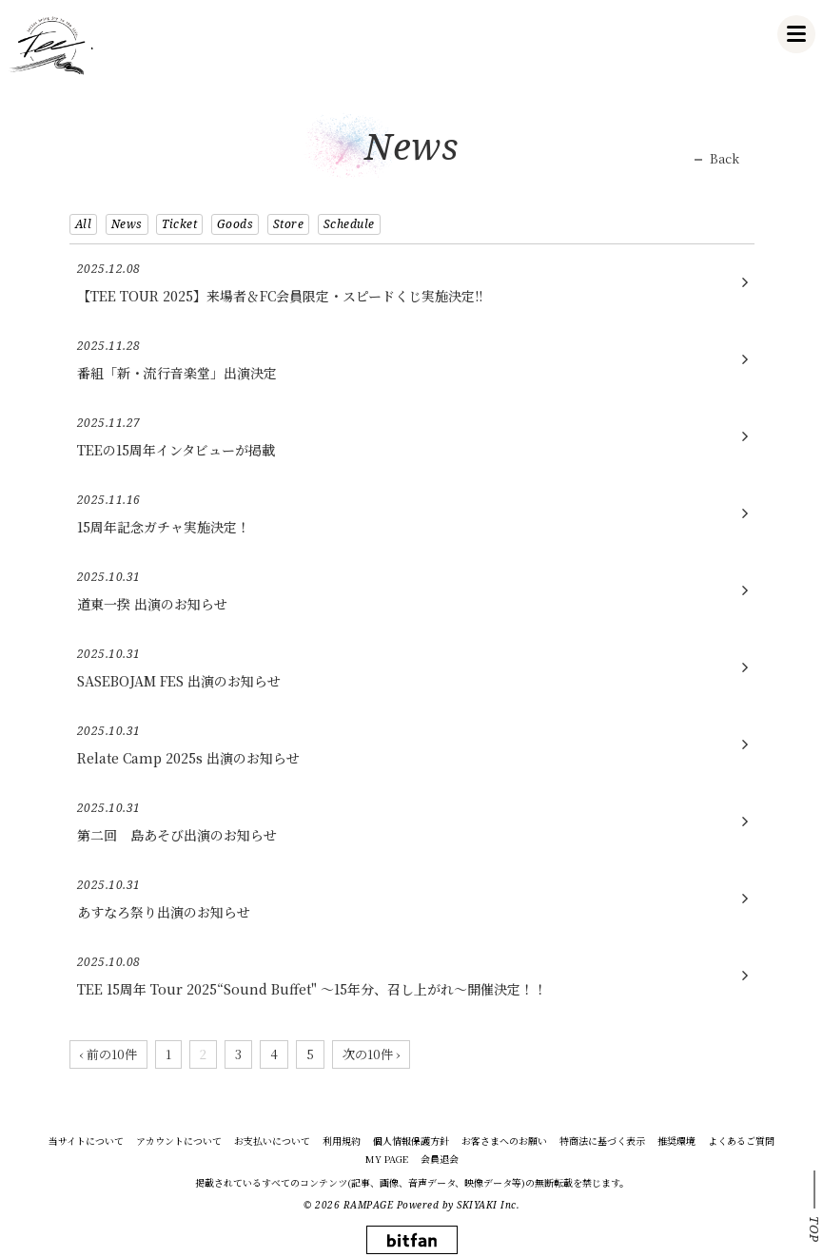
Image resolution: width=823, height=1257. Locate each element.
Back (724, 158)
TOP (814, 1229)
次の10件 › (371, 1054)
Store (288, 224)
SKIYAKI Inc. (488, 1204)
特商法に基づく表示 (602, 1141)
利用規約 (342, 1141)
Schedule (349, 224)
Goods (235, 224)
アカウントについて (179, 1141)
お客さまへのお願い (504, 1141)
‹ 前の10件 (108, 1054)
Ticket (179, 224)
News (127, 224)
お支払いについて (272, 1141)
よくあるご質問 (741, 1141)
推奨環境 (676, 1141)
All (83, 224)
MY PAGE (386, 1159)
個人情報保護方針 (411, 1141)
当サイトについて (86, 1141)
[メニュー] (796, 34)
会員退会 (440, 1159)
